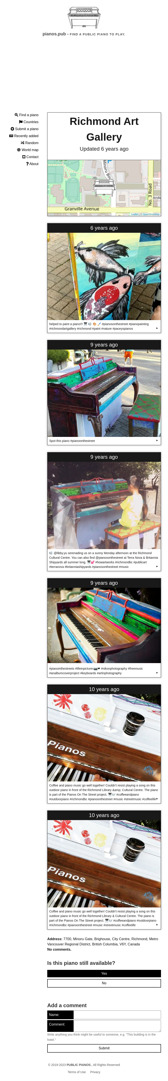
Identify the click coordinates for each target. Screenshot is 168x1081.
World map (27, 150)
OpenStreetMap (151, 214)
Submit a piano (24, 129)
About (32, 164)
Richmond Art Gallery (104, 129)
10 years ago (104, 689)
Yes (104, 973)
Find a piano (26, 115)
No (104, 983)
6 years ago (104, 228)
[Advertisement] (84, 78)
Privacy (95, 1072)
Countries (28, 122)
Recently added (23, 136)
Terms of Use (77, 1072)
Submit (104, 1048)
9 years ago (104, 345)
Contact (30, 157)
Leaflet (134, 214)
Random (29, 143)
